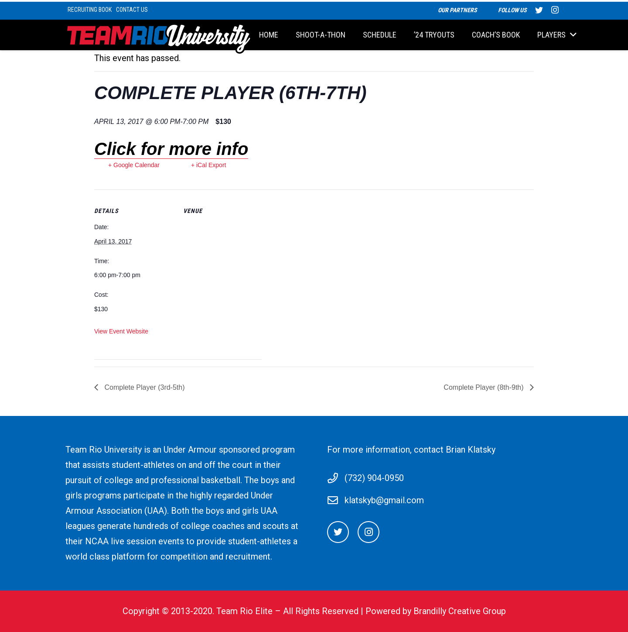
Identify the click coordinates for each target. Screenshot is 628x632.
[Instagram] (368, 532)
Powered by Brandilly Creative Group (435, 611)
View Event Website (121, 331)
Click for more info (171, 148)
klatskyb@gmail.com (384, 500)
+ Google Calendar (134, 164)
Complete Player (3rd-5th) (143, 387)
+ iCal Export (208, 164)
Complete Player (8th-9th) (485, 387)
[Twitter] (338, 532)
